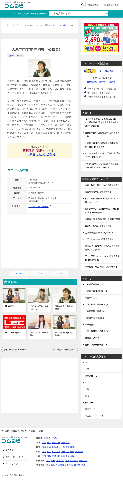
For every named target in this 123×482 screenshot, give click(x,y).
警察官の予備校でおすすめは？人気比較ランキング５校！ (102, 248)
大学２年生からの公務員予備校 (99, 239)
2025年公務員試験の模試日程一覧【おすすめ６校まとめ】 (102, 155)
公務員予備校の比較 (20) (96, 291)
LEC (87, 362)
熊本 (62, 465)
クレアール (90, 402)
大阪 (58, 456)
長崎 (58, 465)
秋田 (58, 442)
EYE (87, 382)
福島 (67, 442)
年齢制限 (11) (91, 298)
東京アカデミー (92, 376)
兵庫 (63, 456)
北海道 (47, 438)
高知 (85, 460)
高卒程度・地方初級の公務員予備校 (101, 267)
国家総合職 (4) (91, 324)
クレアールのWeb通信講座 (39, 334)
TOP (16, 431)
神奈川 (73, 447)
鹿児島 (77, 465)
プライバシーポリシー (61, 25)
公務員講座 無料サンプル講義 (101, 82)
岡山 (58, 460)
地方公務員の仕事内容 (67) (97, 304)
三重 (44, 456)
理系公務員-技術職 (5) (95, 318)
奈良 (67, 456)
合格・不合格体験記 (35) (96, 344)
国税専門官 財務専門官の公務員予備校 (102, 219)
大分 (67, 465)
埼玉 (58, 447)
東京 (67, 447)
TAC (87, 396)
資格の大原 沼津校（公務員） (64, 307)
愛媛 (81, 460)
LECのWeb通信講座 (13, 333)
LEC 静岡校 (10, 306)
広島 (62, 460)
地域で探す (93, 5)
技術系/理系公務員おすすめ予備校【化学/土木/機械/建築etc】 (102, 211)
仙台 (54, 442)
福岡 (48, 465)
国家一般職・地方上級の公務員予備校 (102, 185)
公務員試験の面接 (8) (94, 311)
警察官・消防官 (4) (93, 338)
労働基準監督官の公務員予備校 (99, 232)
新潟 (44, 451)
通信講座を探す (111, 5)
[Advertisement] (39, 386)
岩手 (49, 442)
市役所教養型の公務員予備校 (98, 192)
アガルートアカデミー (95, 416)
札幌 (55, 438)
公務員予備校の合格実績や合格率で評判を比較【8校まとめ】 (102, 145)
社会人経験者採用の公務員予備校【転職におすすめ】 (102, 200)
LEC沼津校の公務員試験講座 (64, 334)
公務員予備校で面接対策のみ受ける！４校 (102, 134)
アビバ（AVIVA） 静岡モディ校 (39, 307)
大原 (87, 389)
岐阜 (72, 451)
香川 (76, 460)
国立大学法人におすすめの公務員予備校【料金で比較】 (102, 258)
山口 (67, 460)
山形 (63, 442)
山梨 (63, 451)
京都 (54, 456)
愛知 (81, 451)
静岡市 (11, 56)
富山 (49, 451)
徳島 (71, 460)
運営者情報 (11, 450)
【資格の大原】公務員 (41, 154)
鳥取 (48, 460)
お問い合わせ (12, 464)
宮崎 (71, 465)
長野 (67, 451)
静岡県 (19, 56)
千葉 (63, 447)
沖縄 (83, 465)
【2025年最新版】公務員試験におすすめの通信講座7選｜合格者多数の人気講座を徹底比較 (102, 122)
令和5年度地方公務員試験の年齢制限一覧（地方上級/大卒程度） (102, 166)
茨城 (44, 447)
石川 (54, 451)
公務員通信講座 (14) (94, 284)
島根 (53, 460)
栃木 (49, 447)
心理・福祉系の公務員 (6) (96, 331)
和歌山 (73, 456)
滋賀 (49, 456)
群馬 (54, 447)
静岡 (77, 451)
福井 (58, 451)
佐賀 (53, 465)
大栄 (87, 369)
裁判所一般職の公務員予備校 (98, 226)
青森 (44, 442)
